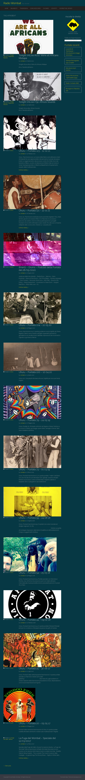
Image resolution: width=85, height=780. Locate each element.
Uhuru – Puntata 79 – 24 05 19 (34, 420)
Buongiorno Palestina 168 (73, 89)
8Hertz (12, 267)
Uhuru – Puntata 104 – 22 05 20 (35, 325)
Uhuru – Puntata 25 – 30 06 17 (34, 668)
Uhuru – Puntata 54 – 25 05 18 (34, 572)
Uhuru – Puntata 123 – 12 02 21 (34, 150)
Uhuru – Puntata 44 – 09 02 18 (34, 619)
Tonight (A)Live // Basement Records (8, 56)
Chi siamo (46, 8)
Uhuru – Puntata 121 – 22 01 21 (34, 210)
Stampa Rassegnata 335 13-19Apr (72, 61)
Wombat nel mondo (65, 8)
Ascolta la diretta (73, 16)
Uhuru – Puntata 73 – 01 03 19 (34, 469)
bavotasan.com (77, 777)
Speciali (11, 739)
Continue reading (24, 170)
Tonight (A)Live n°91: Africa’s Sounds (37, 102)
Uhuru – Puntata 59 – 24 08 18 (34, 517)
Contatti (54, 8)
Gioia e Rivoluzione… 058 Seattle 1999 (72, 76)
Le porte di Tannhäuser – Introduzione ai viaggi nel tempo (73, 52)
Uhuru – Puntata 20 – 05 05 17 (34, 723)
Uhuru (11, 150)
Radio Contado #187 (72, 83)
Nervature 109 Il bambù (71, 69)
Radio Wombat (12, 3)
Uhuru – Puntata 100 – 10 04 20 (35, 372)
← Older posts (7, 765)
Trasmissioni (24, 8)
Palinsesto (14, 8)
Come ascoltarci (35, 8)
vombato (22, 61)
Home (6, 8)
